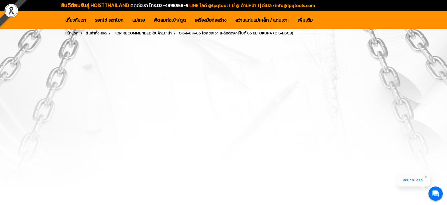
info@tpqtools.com (295, 5)
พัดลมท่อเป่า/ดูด (170, 20)
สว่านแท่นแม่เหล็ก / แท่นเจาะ (262, 20)
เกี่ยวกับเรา (75, 20)
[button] (322, 20)
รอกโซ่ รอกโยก (109, 20)
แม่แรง (138, 20)
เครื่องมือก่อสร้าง (210, 20)
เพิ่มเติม (305, 20)
